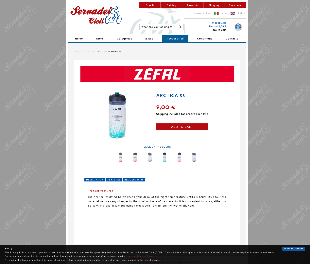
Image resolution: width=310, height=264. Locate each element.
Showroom (235, 5)
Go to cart (219, 30)
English (241, 13)
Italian (224, 13)
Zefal (93, 51)
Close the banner (293, 249)
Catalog (171, 5)
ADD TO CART (182, 126)
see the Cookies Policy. (141, 256)
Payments (192, 5)
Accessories (81, 51)
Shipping (214, 5)
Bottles (103, 51)
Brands (150, 5)
